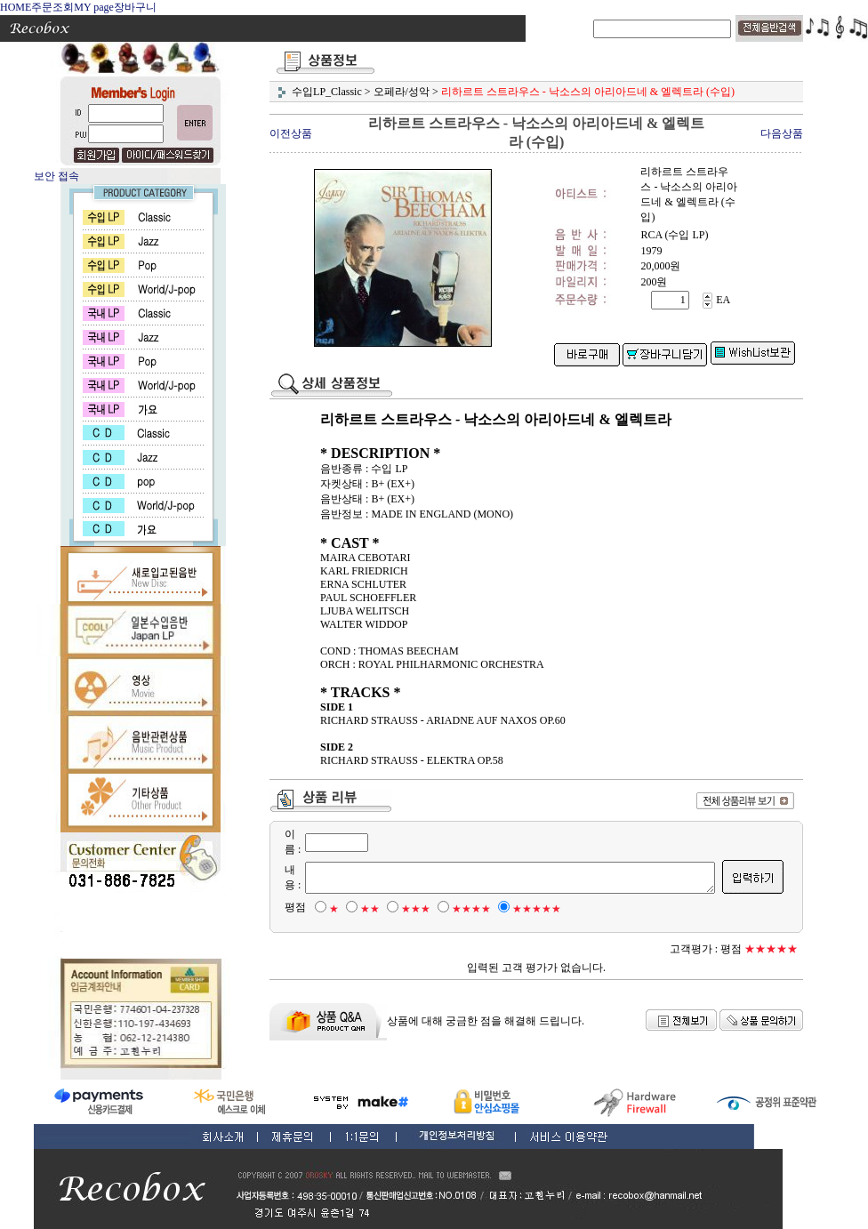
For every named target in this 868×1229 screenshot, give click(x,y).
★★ (360, 909)
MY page (94, 7)
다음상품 (781, 133)
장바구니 (135, 7)
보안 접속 (56, 176)
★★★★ (461, 909)
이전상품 (290, 133)
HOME (15, 7)
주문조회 (52, 7)
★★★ (406, 909)
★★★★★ (526, 909)
